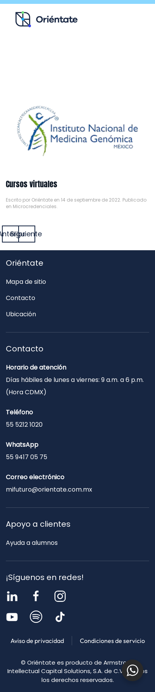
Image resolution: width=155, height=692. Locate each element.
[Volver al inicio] (46, 19)
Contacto (78, 69)
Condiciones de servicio (112, 641)
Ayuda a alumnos (32, 542)
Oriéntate (42, 200)
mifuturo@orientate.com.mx (49, 489)
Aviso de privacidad (37, 641)
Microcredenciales (35, 206)
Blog (107, 52)
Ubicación (21, 314)
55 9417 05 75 (26, 457)
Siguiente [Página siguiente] (26, 234)
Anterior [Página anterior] (10, 234)
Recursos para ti (48, 52)
